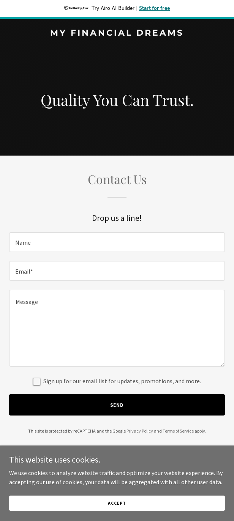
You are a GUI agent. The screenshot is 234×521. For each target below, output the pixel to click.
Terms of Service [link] (178, 431)
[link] (117, 33)
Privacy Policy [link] (139, 431)
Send (117, 404)
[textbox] (117, 242)
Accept (117, 508)
